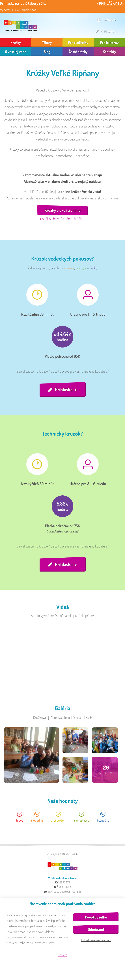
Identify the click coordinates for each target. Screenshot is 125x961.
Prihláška (64, 389)
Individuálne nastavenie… (96, 940)
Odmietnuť (96, 929)
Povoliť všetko (96, 917)
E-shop (107, 19)
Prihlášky (107, 31)
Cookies (62, 955)
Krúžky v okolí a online (63, 210)
